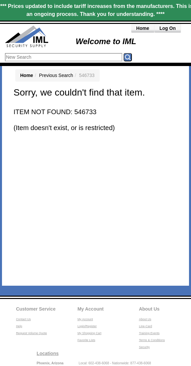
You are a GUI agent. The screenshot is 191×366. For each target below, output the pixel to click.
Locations (47, 353)
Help (19, 326)
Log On (167, 28)
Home (142, 28)
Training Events (149, 333)
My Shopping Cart (89, 333)
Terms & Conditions (152, 340)
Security (144, 347)
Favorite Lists (86, 340)
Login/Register (87, 326)
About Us (149, 309)
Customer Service (35, 309)
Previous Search (56, 75)
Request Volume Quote (31, 333)
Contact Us (23, 319)
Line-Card (145, 326)
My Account (90, 309)
